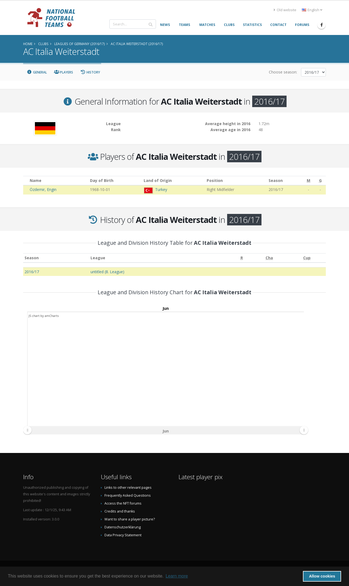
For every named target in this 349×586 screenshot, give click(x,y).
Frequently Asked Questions (127, 495)
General (37, 72)
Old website (284, 10)
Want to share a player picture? (129, 519)
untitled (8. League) (107, 271)
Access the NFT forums (123, 503)
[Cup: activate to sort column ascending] (307, 258)
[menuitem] (165, 430)
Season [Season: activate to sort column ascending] (32, 257)
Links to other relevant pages (128, 487)
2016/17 (32, 271)
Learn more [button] (177, 576)
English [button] (312, 10)
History (90, 72)
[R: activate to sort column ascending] (242, 258)
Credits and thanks (119, 511)
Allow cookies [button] (322, 576)
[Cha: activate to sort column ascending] (269, 258)
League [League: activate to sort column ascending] (98, 257)
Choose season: (283, 72)
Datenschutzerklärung (122, 527)
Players (63, 72)
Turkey (161, 189)
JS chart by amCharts (44, 316)
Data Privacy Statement (123, 535)
